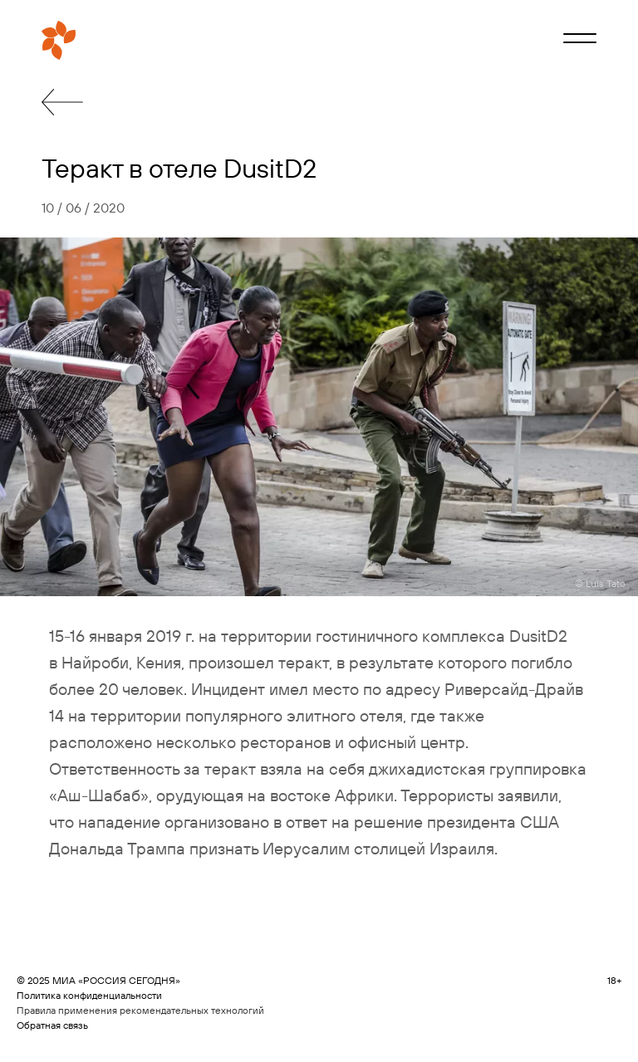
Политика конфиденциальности (89, 995)
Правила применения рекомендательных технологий (140, 1010)
